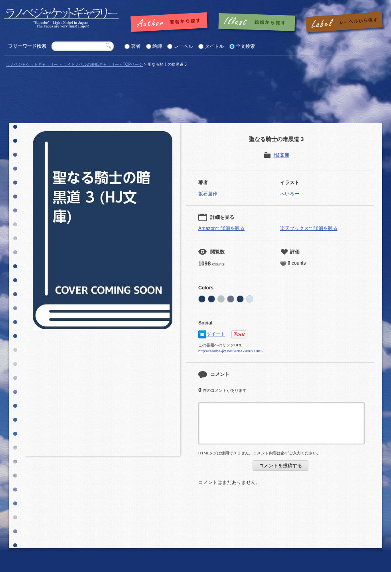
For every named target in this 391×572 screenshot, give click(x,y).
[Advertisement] (102, 396)
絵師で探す (257, 22)
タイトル (214, 46)
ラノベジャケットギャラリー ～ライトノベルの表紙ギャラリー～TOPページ (74, 64)
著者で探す (171, 22)
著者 (135, 46)
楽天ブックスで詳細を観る (309, 228)
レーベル (183, 46)
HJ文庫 (281, 155)
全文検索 (245, 46)
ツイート (215, 334)
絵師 (157, 46)
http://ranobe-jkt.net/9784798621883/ (230, 351)
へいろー (289, 194)
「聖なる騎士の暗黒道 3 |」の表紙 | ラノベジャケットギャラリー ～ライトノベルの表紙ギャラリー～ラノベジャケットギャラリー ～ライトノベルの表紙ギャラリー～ (61, 18)
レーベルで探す (344, 22)
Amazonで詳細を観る (221, 228)
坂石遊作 (207, 194)
